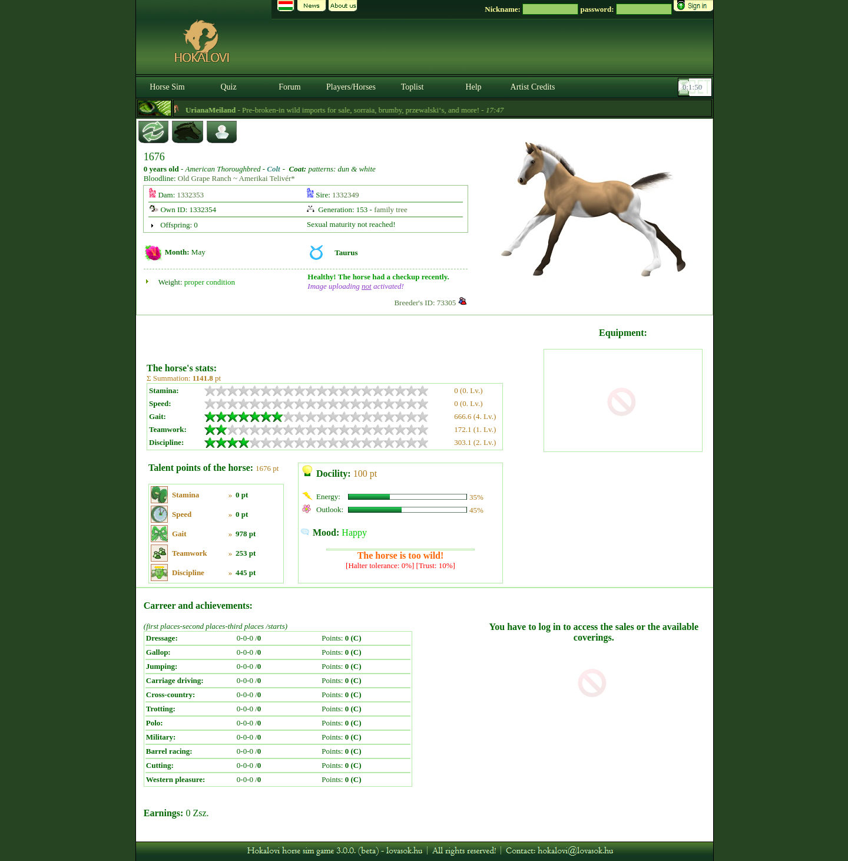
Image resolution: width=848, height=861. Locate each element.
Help (473, 87)
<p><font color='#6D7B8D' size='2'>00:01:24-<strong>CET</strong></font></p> (696, 87)
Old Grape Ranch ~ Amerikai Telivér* (236, 178)
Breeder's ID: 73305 (425, 302)
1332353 (190, 194)
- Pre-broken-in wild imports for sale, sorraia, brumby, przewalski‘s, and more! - (357, 109)
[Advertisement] (344, 334)
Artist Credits (533, 87)
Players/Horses (351, 87)
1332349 (345, 194)
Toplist (412, 87)
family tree (391, 209)
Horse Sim (167, 87)
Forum (289, 87)
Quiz (228, 87)
